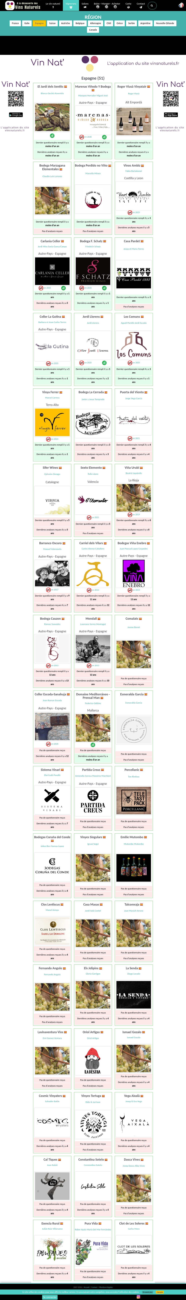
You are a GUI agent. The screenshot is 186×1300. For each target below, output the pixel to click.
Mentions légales (106, 1287)
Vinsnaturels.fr (23, 5)
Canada (93, 29)
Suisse (52, 23)
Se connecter (50, 1297)
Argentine (145, 23)
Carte (128, 5)
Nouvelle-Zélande (165, 23)
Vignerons (71, 5)
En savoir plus (147, 1292)
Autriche (65, 23)
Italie (26, 23)
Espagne (39, 23)
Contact (141, 5)
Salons (85, 5)
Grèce (120, 23)
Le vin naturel (53, 5)
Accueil (87, 1287)
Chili (109, 23)
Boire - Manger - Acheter (107, 5)
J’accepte (160, 1292)
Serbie (131, 23)
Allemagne (95, 23)
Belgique (80, 23)
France (15, 23)
